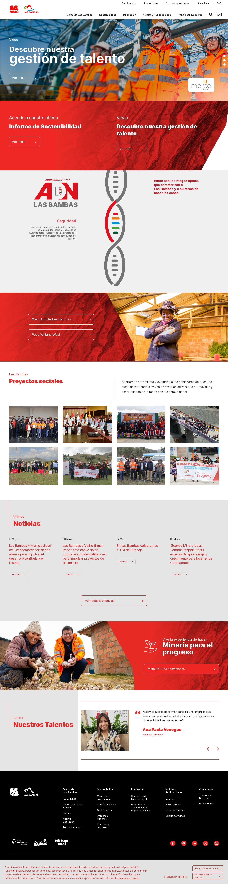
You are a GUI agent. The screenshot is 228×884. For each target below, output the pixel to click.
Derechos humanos (102, 817)
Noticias (170, 799)
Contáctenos (206, 789)
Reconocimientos (72, 827)
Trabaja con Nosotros (205, 796)
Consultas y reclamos (103, 826)
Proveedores (206, 803)
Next (218, 749)
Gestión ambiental (106, 804)
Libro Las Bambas (175, 810)
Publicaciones (173, 804)
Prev (208, 749)
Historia (67, 813)
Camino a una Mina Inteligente (139, 797)
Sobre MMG (69, 799)
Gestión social (104, 810)
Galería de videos (175, 815)
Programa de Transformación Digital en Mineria (140, 807)
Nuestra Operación (68, 820)
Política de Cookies (129, 878)
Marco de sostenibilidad (104, 797)
